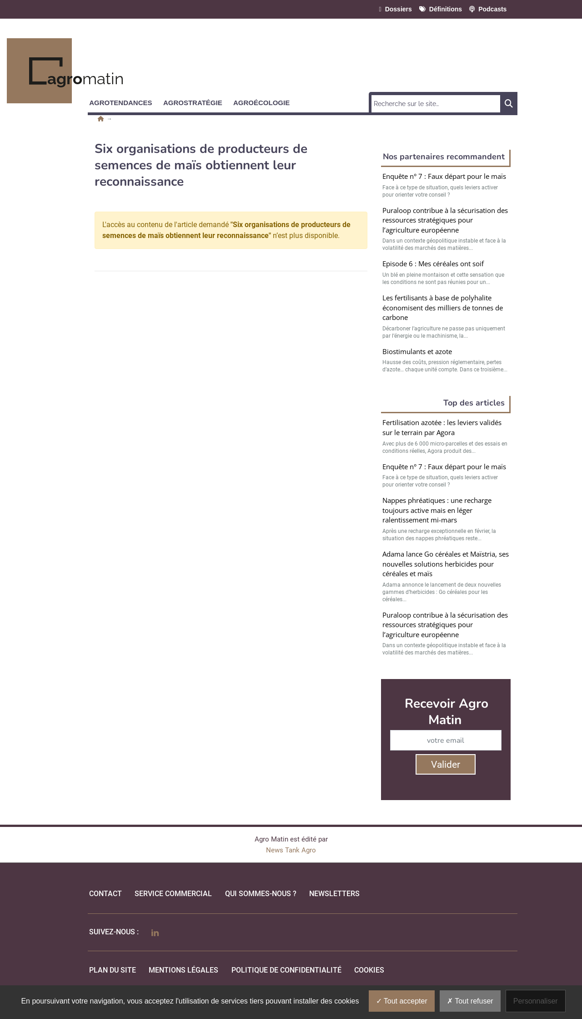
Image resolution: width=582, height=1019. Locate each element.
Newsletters (334, 893)
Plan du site (112, 970)
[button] (124, 101)
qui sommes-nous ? (260, 893)
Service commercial (173, 893)
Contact (105, 893)
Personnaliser (535, 1001)
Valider (445, 764)
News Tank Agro (291, 850)
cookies (369, 970)
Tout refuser (470, 1001)
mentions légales (183, 970)
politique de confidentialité (286, 970)
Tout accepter (401, 1001)
